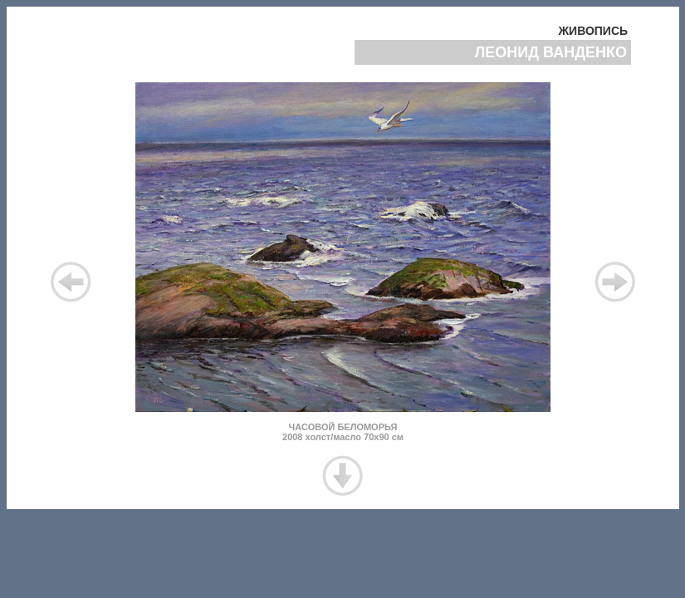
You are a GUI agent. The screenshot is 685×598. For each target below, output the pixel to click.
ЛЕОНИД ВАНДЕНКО (553, 52)
